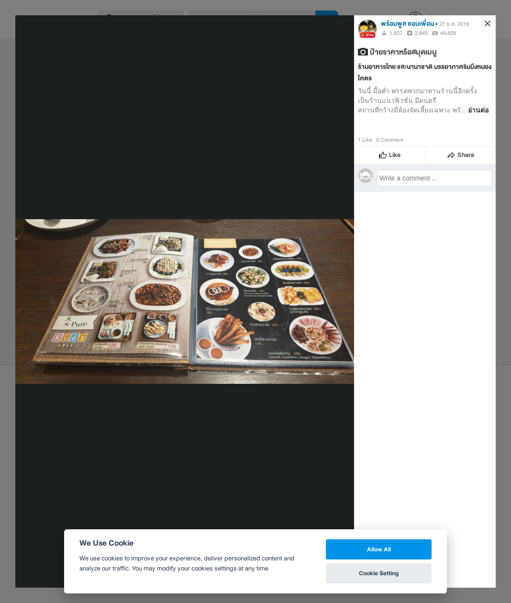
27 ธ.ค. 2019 (454, 24)
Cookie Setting (379, 573)
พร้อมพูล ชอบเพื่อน (407, 24)
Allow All (379, 549)
